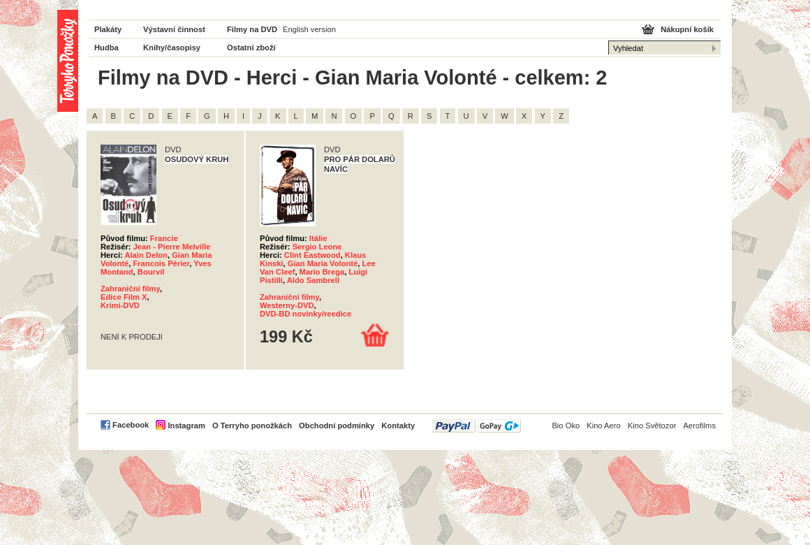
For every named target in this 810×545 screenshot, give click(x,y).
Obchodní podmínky (336, 425)
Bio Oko (566, 425)
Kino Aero (604, 425)
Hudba (106, 47)
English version (309, 29)
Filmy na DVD (252, 29)
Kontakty (398, 425)
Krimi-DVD (120, 305)
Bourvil (151, 272)
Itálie (318, 238)
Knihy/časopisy (171, 47)
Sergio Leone (317, 246)
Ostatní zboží (251, 47)
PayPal (476, 426)
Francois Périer (161, 263)
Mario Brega (322, 272)
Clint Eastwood (312, 255)
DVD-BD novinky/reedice (305, 314)
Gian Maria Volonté (323, 263)
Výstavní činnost (174, 29)
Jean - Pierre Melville (172, 246)
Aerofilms (699, 425)
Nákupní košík (687, 29)
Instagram (186, 425)
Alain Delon (146, 255)
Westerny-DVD (287, 305)
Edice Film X (124, 297)
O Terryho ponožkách (252, 425)
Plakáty (108, 29)
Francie (164, 238)
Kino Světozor (652, 425)
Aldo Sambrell (313, 280)
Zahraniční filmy (130, 288)
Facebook (130, 425)
